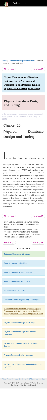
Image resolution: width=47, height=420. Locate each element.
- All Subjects (22, 299)
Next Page (38, 69)
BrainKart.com (20, 3)
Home (4, 61)
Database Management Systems (22, 61)
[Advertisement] (23, 32)
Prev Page (9, 69)
